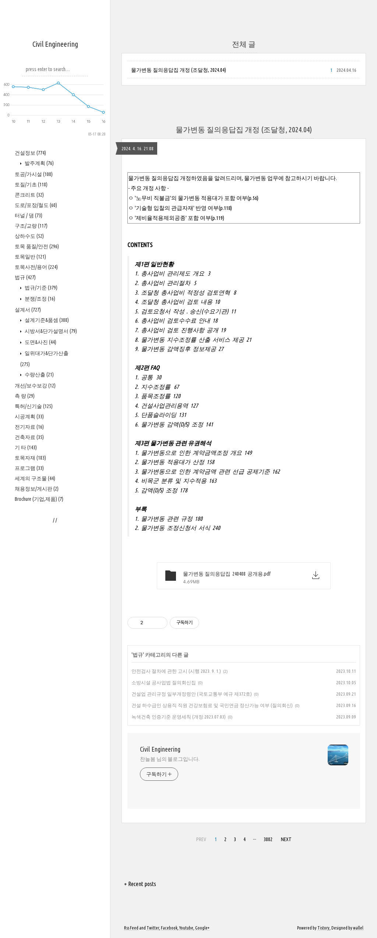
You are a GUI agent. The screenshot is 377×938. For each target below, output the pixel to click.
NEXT (286, 839)
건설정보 (30, 153)
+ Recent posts (140, 884)
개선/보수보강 (35, 386)
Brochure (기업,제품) (39, 499)
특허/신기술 (34, 406)
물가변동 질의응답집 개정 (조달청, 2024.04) (178, 70)
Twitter (153, 927)
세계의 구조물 (35, 478)
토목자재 (30, 458)
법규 (25, 277)
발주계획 (39, 163)
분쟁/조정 (39, 299)
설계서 (28, 310)
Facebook (169, 927)
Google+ (202, 927)
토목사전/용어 (36, 267)
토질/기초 (31, 184)
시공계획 (29, 416)
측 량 (25, 396)
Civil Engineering (55, 44)
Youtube (186, 927)
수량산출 (39, 374)
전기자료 (29, 427)
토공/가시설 (34, 174)
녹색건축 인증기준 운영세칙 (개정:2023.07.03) (178, 716)
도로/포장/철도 (36, 205)
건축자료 (29, 437)
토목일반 (30, 257)
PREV (201, 839)
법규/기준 (40, 288)
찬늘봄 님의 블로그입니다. (170, 759)
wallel (358, 927)
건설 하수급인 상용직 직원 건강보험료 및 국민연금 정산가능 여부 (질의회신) (212, 705)
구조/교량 (31, 226)
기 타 (26, 447)
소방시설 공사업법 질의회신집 (163, 682)
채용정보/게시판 (37, 489)
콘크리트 (29, 195)
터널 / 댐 (28, 215)
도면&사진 (40, 342)
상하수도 (29, 236)
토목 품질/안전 (37, 246)
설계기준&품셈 (46, 320)
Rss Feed (131, 927)
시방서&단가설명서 (50, 331)
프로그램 (29, 468)
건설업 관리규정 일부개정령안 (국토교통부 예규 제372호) (191, 693)
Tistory (323, 927)
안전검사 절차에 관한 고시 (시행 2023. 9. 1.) (176, 671)
